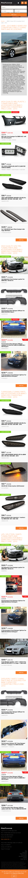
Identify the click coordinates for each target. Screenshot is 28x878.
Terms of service (23, 853)
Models (3, 21)
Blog (26, 851)
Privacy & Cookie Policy (18, 873)
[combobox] (7, 11)
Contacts (25, 857)
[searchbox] (7, 11)
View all (21, 240)
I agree (14, 876)
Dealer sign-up (24, 859)
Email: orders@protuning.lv (7, 834)
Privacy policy (24, 855)
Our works (24, 852)
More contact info (6, 839)
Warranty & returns (23, 856)
